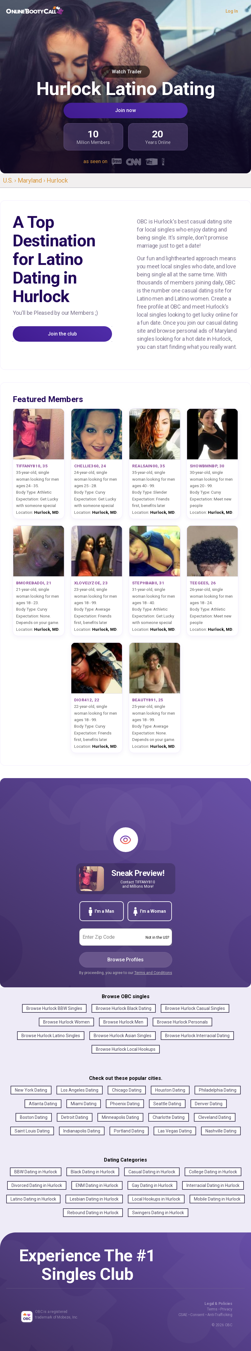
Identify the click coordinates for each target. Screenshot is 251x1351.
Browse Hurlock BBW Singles (54, 1008)
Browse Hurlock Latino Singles (50, 1035)
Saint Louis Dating (32, 1130)
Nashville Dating (220, 1130)
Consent (197, 1315)
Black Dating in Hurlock (93, 1171)
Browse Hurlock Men (123, 1022)
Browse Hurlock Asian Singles (122, 1035)
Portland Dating (129, 1130)
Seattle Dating (167, 1103)
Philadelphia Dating (217, 1090)
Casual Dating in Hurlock (151, 1171)
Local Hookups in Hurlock (156, 1199)
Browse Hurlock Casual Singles (195, 1008)
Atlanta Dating (43, 1103)
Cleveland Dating (214, 1117)
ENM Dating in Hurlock (97, 1185)
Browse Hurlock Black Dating (123, 1008)
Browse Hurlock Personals (182, 1022)
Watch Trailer (125, 72)
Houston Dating (170, 1090)
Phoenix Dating (125, 1103)
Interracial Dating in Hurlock (213, 1185)
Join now (125, 110)
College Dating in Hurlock (213, 1171)
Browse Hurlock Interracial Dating (197, 1035)
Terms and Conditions (153, 973)
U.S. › (10, 180)
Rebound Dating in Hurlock (93, 1212)
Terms (212, 1309)
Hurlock (57, 180)
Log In (232, 11)
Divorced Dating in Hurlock (36, 1185)
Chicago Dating (126, 1090)
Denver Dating (208, 1103)
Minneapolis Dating (120, 1117)
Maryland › (32, 180)
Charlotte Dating (169, 1117)
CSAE (182, 1315)
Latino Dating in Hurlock (33, 1199)
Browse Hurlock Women (66, 1022)
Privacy (226, 1309)
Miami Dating (83, 1103)
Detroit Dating (74, 1117)
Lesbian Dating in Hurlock (94, 1199)
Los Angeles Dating (79, 1090)
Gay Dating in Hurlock (152, 1185)
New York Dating (31, 1090)
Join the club (62, 334)
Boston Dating (33, 1117)
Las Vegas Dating (175, 1130)
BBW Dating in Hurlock (35, 1171)
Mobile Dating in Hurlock (217, 1199)
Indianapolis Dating (81, 1130)
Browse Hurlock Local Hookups (125, 1049)
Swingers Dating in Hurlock (158, 1212)
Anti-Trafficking (219, 1315)
